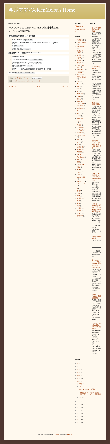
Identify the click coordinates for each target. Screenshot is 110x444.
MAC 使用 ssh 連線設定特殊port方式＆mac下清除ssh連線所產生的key (96, 207)
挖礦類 (79, 208)
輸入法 (79, 213)
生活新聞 (80, 127)
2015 (79, 410)
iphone (79, 142)
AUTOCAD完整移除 (96, 68)
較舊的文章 (64, 86)
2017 (79, 404)
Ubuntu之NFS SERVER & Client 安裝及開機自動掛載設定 (96, 177)
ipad (78, 139)
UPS (78, 174)
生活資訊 (80, 130)
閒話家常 (80, 149)
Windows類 (37, 81)
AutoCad (79, 111)
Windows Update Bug (27, 81)
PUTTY (79, 172)
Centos (79, 96)
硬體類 (79, 55)
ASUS (79, 154)
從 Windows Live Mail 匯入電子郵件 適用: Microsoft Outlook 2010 (96, 263)
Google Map (80, 164)
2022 (79, 372)
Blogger (69, 434)
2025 (79, 363)
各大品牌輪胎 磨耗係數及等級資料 (96, 29)
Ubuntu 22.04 (81, 135)
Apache (79, 84)
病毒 (78, 144)
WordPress (80, 106)
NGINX (79, 72)
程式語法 (80, 74)
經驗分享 (80, 108)
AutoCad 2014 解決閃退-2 (87, 389)
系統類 (79, 63)
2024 (79, 366)
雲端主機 (80, 216)
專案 (78, 206)
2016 (79, 407)
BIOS (78, 159)
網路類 (79, 60)
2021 (79, 375)
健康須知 (80, 198)
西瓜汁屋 (80, 26)
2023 (79, 369)
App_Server (80, 157)
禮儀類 (79, 211)
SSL (78, 89)
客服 (78, 203)
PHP (78, 81)
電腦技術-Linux (80, 52)
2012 (79, 419)
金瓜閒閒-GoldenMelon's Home (41, 10)
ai (77, 188)
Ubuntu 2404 (81, 177)
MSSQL (79, 113)
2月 (80, 397)
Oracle (79, 116)
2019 (79, 381)
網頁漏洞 (80, 132)
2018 (79, 401)
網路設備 (80, 147)
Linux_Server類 (82, 42)
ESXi (78, 86)
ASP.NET (80, 94)
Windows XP (81, 184)
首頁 (38, 86)
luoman (57, 434)
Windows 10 (17, 81)
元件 (78, 201)
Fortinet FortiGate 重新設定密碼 (96, 296)
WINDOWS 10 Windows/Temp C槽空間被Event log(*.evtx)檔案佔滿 (90, 393)
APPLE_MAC (81, 77)
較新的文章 (12, 86)
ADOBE (79, 152)
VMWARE (80, 181)
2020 (79, 378)
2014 (79, 413)
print (78, 195)
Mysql (79, 58)
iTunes (79, 193)
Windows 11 (80, 118)
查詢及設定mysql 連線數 (96, 104)
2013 (79, 416)
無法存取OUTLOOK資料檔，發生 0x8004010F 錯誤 (96, 144)
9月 (80, 387)
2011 (79, 422)
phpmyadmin (81, 121)
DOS (78, 162)
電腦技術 (80, 40)
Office (79, 99)
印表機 (79, 125)
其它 (78, 91)
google (79, 191)
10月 (80, 384)
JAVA (78, 167)
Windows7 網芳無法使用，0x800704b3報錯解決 (97, 326)
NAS (78, 169)
